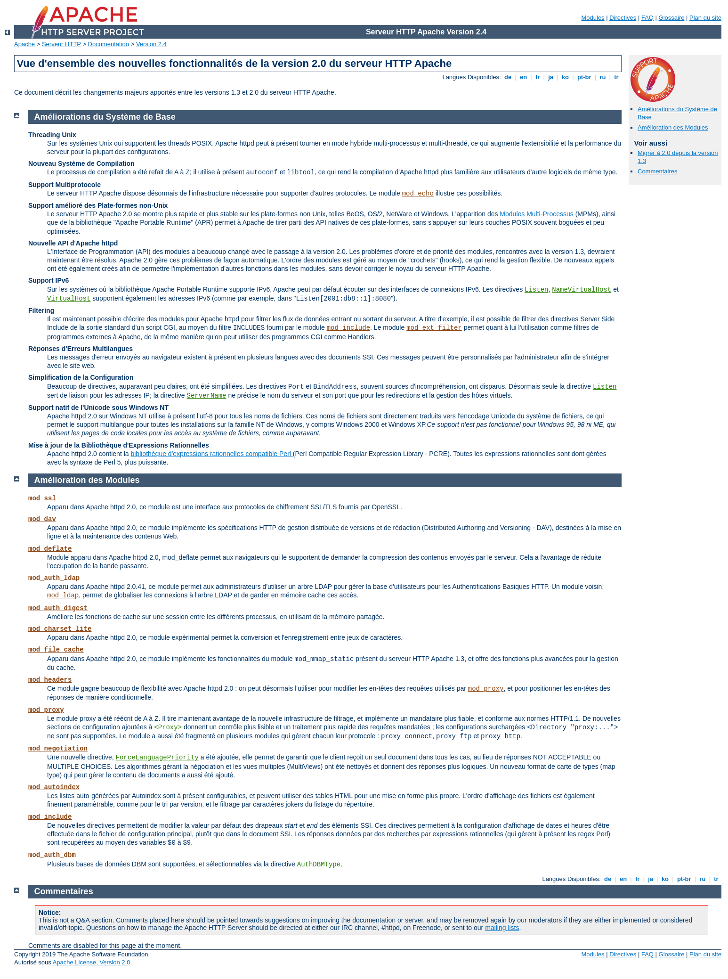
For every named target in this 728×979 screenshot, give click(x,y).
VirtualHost (68, 298)
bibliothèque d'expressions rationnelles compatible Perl (211, 453)
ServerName (206, 396)
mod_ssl (42, 498)
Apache (24, 44)
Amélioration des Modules (673, 127)
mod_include (348, 328)
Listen (536, 290)
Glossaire (672, 17)
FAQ (647, 17)
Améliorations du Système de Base (105, 117)
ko (565, 77)
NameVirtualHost (581, 290)
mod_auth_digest (58, 608)
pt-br (584, 77)
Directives (622, 17)
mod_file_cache (56, 649)
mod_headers (50, 680)
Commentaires (658, 171)
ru (602, 77)
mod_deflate (50, 549)
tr (617, 77)
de (507, 77)
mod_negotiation (58, 748)
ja (551, 77)
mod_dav (42, 519)
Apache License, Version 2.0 (91, 962)
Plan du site (705, 17)
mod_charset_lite (59, 629)
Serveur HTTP (61, 44)
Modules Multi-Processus (536, 214)
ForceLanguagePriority (157, 757)
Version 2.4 (151, 44)
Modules (592, 17)
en (523, 77)
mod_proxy (486, 689)
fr (538, 77)
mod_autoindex (54, 787)
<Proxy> (168, 727)
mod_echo (418, 193)
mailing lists (502, 927)
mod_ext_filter (434, 328)
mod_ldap (63, 595)
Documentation (108, 44)
